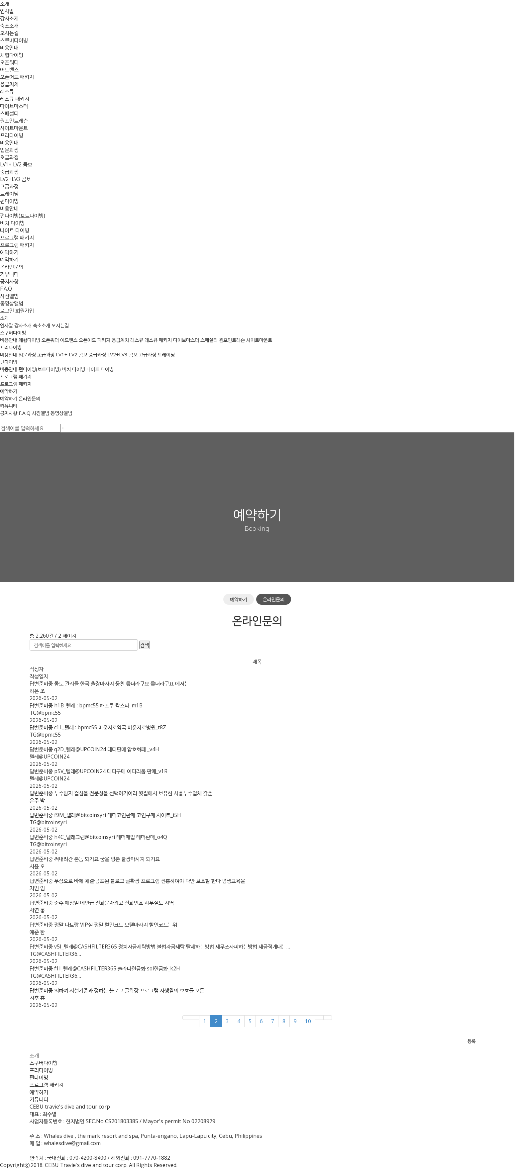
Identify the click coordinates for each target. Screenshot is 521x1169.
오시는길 (9, 33)
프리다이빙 (11, 135)
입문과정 (9, 149)
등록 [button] (475, 1041)
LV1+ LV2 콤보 (17, 164)
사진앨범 (9, 296)
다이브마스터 (14, 106)
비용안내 (9, 47)
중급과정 (9, 171)
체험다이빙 (11, 54)
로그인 (7, 310)
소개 (4, 3)
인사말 (7, 11)
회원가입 (24, 310)
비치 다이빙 (12, 222)
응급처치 (9, 84)
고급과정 (9, 186)
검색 (148, 645)
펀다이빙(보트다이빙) (22, 215)
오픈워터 (9, 62)
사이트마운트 (14, 128)
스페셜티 (9, 113)
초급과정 (9, 157)
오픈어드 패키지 (17, 76)
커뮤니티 (9, 274)
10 (311, 1021)
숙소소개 (9, 25)
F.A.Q (6, 288)
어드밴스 (9, 69)
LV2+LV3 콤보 (16, 179)
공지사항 (9, 281)
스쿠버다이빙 (14, 40)
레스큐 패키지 (14, 98)
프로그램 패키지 (17, 237)
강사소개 (9, 18)
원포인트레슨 (14, 120)
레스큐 (7, 91)
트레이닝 (9, 193)
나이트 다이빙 (14, 230)
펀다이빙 (9, 201)
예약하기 (9, 252)
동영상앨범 (11, 303)
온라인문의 (11, 266)
